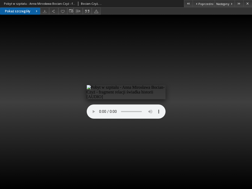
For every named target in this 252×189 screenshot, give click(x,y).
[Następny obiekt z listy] (225, 3)
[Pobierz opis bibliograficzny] (78, 11)
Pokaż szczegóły (22, 11)
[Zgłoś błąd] (96, 11)
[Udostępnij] (53, 11)
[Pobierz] (44, 11)
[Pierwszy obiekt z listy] (188, 3)
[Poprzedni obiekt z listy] (203, 3)
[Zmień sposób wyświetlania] (70, 11)
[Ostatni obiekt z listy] (239, 3)
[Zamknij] (247, 3)
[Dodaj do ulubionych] (62, 11)
